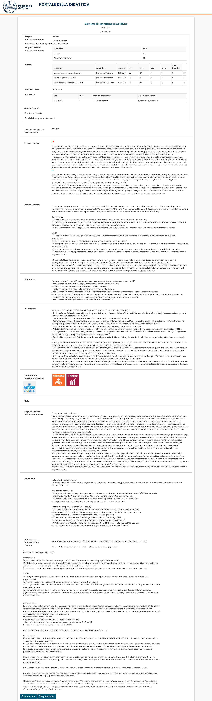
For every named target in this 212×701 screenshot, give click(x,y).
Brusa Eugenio (60, 77)
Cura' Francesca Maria (64, 82)
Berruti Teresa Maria (63, 73)
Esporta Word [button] (46, 696)
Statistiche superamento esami (40, 118)
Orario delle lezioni (34, 113)
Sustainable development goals (34, 377)
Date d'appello (33, 108)
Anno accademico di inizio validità (34, 131)
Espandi (57, 89)
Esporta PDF (28, 696)
